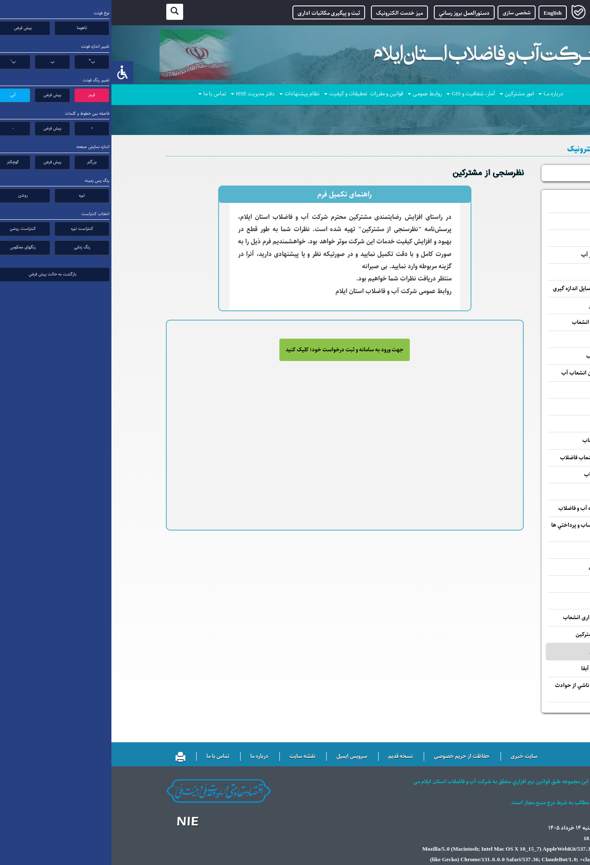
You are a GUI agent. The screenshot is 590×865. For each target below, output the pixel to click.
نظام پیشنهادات (188, 94)
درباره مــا (439, 94)
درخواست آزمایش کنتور (503, 305)
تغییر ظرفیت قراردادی (505, 407)
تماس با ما (101, 94)
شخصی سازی (405, 12)
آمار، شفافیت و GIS (359, 94)
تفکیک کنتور (515, 423)
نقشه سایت (191, 756)
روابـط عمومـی (313, 94)
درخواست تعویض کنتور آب (499, 255)
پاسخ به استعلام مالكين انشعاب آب (489, 373)
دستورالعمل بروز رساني (352, 13)
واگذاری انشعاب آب (507, 339)
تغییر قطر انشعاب (509, 272)
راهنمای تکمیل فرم (233, 194)
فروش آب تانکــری (509, 491)
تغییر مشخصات (512, 221)
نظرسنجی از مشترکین (502, 652)
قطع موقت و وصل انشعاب (501, 475)
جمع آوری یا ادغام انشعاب (500, 440)
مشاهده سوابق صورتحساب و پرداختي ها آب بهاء (484, 529)
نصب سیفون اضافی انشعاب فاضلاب (489, 458)
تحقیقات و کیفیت (234, 94)
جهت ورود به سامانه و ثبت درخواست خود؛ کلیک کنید (233, 350)
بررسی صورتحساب (508, 204)
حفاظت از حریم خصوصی (350, 756)
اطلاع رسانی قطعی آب (504, 601)
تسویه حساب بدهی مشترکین (496, 634)
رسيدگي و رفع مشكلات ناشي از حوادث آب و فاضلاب (486, 689)
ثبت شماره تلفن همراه (505, 584)
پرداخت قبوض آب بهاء (504, 550)
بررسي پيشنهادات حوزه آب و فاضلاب (488, 508)
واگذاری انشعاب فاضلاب (502, 356)
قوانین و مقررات (275, 94)
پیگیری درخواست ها (510, 173)
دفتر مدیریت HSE (141, 94)
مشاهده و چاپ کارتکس (503, 567)
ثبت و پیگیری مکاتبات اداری (217, 13)
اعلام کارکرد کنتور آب (505, 238)
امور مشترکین (405, 94)
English (441, 13)
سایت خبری (412, 756)
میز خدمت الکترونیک (288, 13)
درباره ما (148, 756)
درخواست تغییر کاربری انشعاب (494, 322)
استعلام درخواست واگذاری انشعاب (490, 617)
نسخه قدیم (289, 756)
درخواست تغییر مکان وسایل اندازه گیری (485, 289)
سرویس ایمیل (240, 756)
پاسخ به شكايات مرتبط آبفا (499, 669)
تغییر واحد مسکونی (507, 390)
